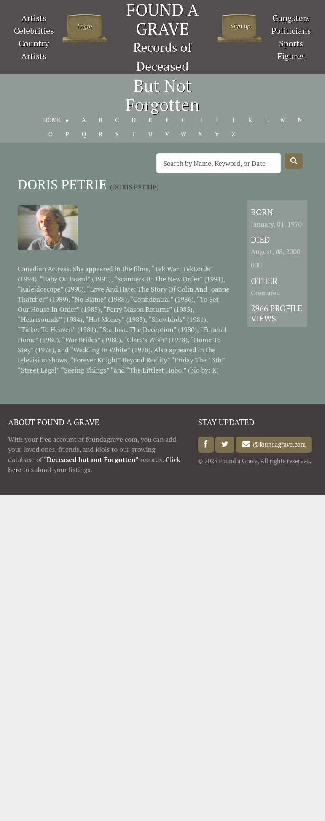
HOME (50, 120)
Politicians (291, 30)
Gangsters (291, 18)
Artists (34, 18)
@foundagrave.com (278, 444)
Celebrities (34, 30)
